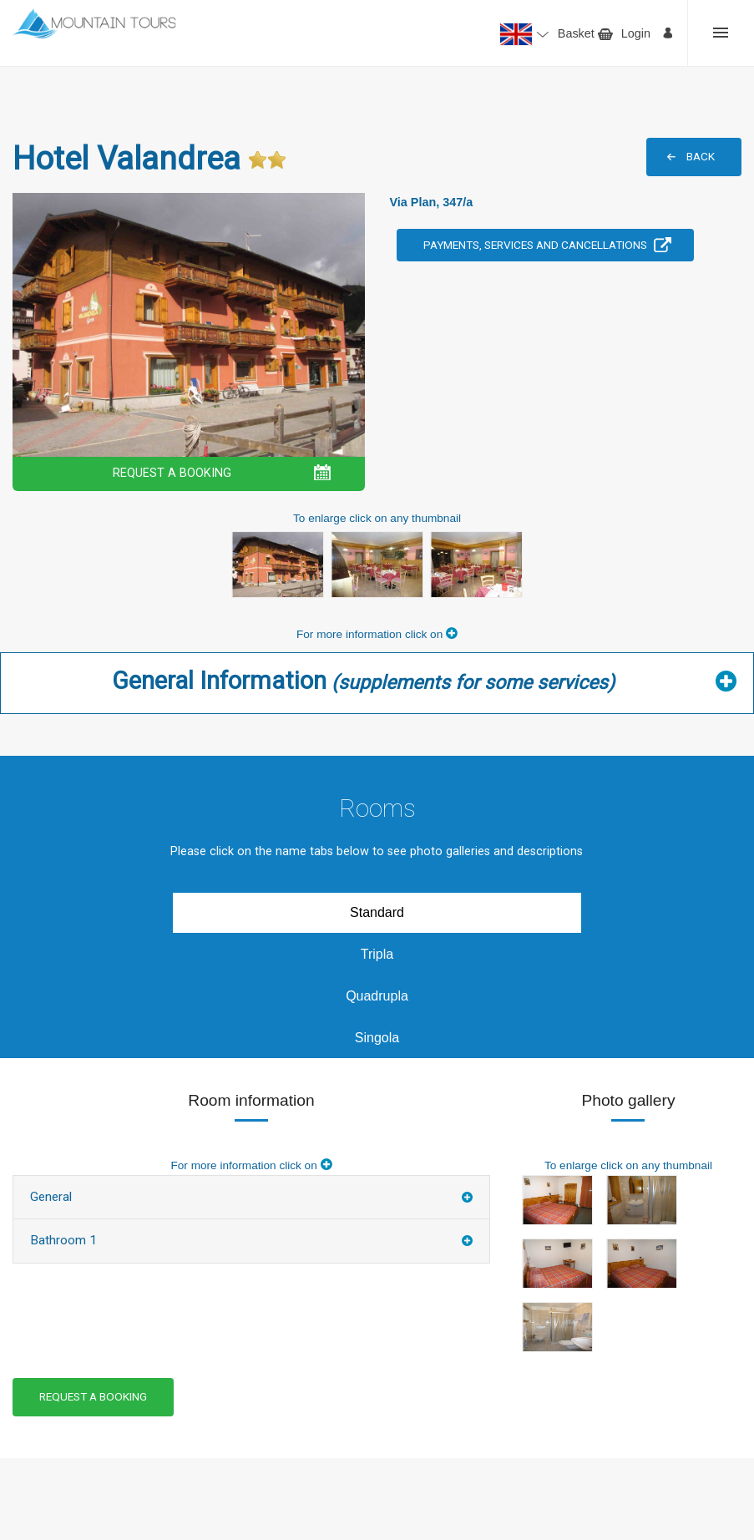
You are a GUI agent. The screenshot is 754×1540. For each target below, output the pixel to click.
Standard (377, 912)
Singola (377, 1038)
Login (635, 33)
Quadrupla (377, 996)
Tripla (377, 954)
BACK (700, 156)
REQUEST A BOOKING (172, 473)
